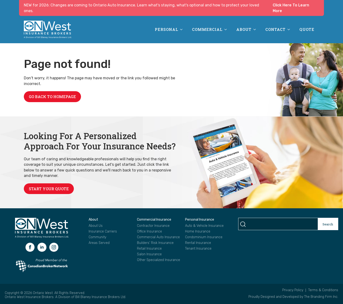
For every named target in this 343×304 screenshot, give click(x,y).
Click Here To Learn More (291, 8)
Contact (275, 29)
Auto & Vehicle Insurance (204, 226)
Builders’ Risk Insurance (155, 243)
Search (328, 224)
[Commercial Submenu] (227, 29)
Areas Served (99, 243)
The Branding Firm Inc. (321, 297)
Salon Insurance (149, 254)
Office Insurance (149, 231)
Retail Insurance (149, 248)
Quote (306, 29)
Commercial (207, 29)
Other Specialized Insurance (158, 260)
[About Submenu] (256, 29)
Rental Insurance (198, 243)
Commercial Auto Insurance (158, 237)
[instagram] (53, 247)
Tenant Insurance (198, 248)
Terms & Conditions (323, 290)
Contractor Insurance (153, 226)
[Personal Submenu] (182, 29)
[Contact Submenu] (290, 29)
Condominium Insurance (203, 237)
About (244, 29)
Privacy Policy (292, 290)
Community (97, 237)
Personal (166, 29)
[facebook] (30, 247)
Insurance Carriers (103, 231)
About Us (96, 226)
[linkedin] (41, 247)
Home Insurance (197, 231)
